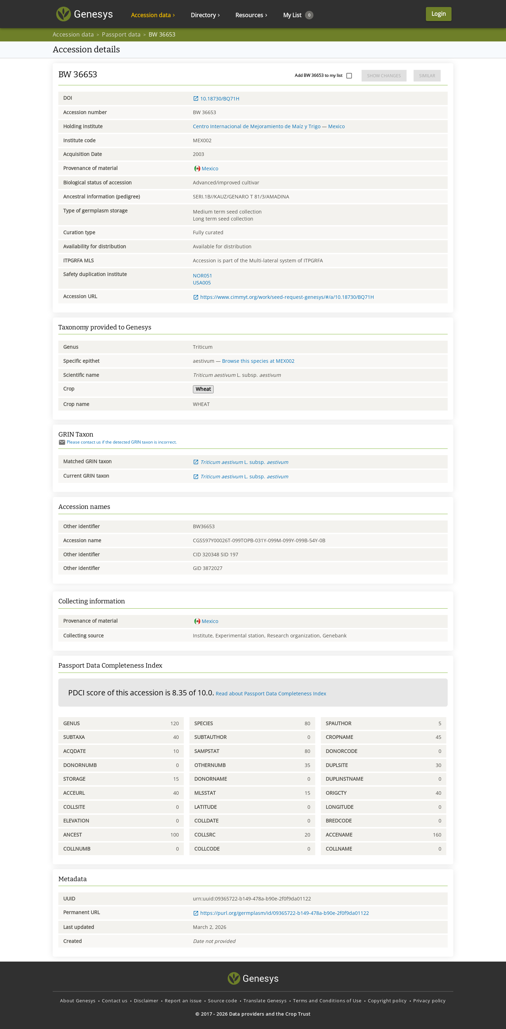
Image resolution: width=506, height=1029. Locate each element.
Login (439, 14)
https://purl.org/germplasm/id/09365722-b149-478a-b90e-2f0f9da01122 (281, 913)
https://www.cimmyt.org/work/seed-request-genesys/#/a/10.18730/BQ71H (283, 297)
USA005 (202, 282)
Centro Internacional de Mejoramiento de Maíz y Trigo (256, 126)
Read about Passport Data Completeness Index (271, 693)
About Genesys (78, 1000)
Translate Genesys (265, 1000)
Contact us (115, 1000)
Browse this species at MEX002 (258, 361)
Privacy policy (429, 1000)
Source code (222, 1000)
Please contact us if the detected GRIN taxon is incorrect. (117, 442)
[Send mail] (62, 442)
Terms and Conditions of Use (327, 1000)
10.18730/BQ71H (216, 98)
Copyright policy (387, 1000)
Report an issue (183, 1000)
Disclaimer (146, 1000)
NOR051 (202, 275)
